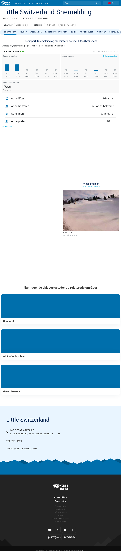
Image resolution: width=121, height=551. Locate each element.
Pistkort (101, 32)
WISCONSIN (10, 18)
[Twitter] (58, 530)
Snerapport (21, 3)
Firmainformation (60, 506)
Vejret (23, 32)
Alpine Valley (67, 25)
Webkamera (36, 32)
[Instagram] (65, 530)
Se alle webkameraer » (91, 187)
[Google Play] (54, 537)
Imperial (66, 518)
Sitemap (60, 515)
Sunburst (50, 25)
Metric (61, 518)
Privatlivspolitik (60, 509)
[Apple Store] (69, 537)
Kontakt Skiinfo (60, 497)
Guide (74, 32)
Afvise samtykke (60, 521)
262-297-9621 (14, 441)
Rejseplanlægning (39, 3)
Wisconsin (21, 25)
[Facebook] (73, 530)
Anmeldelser (86, 32)
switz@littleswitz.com (21, 448)
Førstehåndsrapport (56, 32)
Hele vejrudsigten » (110, 56)
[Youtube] (50, 530)
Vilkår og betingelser (60, 512)
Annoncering (60, 501)
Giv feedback (8, 127)
